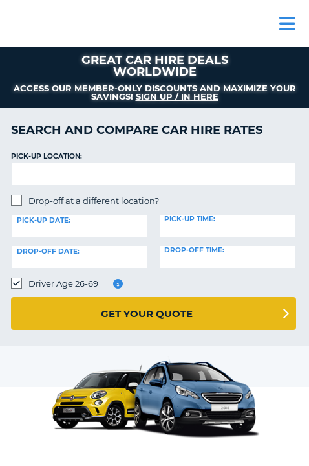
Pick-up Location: (46, 156)
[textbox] (153, 174)
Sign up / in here (177, 96)
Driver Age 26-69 (63, 283)
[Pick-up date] (79, 226)
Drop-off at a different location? (93, 200)
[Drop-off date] (79, 257)
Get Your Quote (147, 313)
